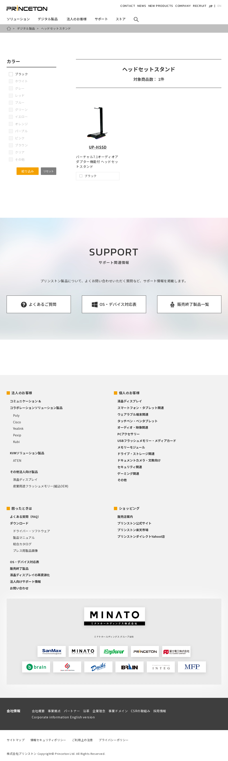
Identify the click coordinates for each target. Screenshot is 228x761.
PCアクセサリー (128, 434)
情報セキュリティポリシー (48, 740)
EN (219, 6)
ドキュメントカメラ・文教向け (139, 460)
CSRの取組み (140, 711)
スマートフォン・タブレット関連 (140, 407)
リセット (48, 171)
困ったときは (21, 508)
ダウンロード (19, 523)
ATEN (17, 460)
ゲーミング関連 (128, 473)
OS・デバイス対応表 (24, 562)
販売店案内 (125, 516)
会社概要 (38, 711)
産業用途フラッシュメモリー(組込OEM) (40, 486)
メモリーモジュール (131, 447)
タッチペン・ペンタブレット (137, 421)
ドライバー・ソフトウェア (31, 531)
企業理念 (98, 711)
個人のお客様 (129, 392)
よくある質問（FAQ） (25, 516)
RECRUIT (199, 6)
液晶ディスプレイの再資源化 (30, 575)
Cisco (17, 422)
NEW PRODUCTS (160, 6)
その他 (122, 480)
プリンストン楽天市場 (132, 530)
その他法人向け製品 (24, 471)
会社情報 (13, 710)
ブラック (18, 74)
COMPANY (183, 6)
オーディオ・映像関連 (132, 427)
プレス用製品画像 (25, 550)
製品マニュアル (24, 537)
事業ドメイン (118, 711)
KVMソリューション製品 (27, 453)
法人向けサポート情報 (25, 581)
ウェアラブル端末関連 (132, 414)
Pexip (17, 435)
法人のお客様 (21, 392)
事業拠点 (54, 711)
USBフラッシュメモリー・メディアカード (146, 440)
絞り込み (27, 171)
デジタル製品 (26, 28)
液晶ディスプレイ (25, 479)
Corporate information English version (63, 717)
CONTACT (127, 6)
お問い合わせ (19, 588)
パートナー (72, 711)
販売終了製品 (19, 568)
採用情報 (159, 711)
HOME (9, 28)
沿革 (86, 711)
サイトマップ (16, 740)
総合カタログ (22, 544)
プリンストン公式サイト (134, 523)
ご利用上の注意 (82, 740)
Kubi (16, 441)
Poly (16, 415)
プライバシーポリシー (114, 740)
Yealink (18, 428)
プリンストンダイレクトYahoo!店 (141, 536)
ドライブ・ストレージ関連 (136, 453)
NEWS (141, 6)
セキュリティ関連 (129, 467)
